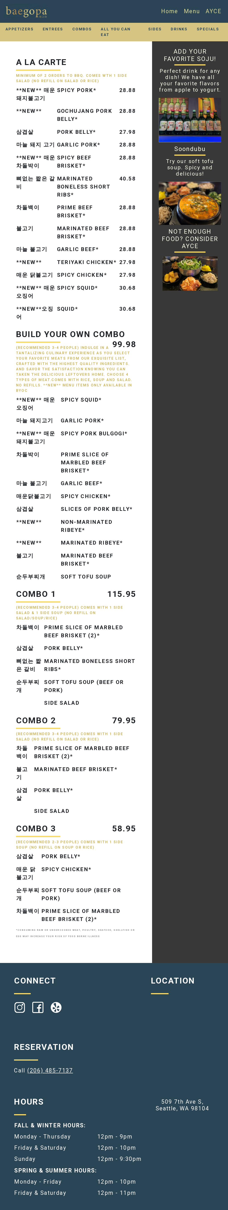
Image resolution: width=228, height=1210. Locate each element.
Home (169, 11)
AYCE (213, 11)
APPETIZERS (20, 29)
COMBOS (82, 29)
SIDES (155, 29)
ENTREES (53, 29)
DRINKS (179, 29)
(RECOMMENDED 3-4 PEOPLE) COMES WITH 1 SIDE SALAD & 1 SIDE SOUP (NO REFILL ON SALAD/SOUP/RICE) (69, 612)
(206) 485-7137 (50, 1070)
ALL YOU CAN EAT (115, 32)
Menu (192, 11)
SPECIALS (208, 29)
